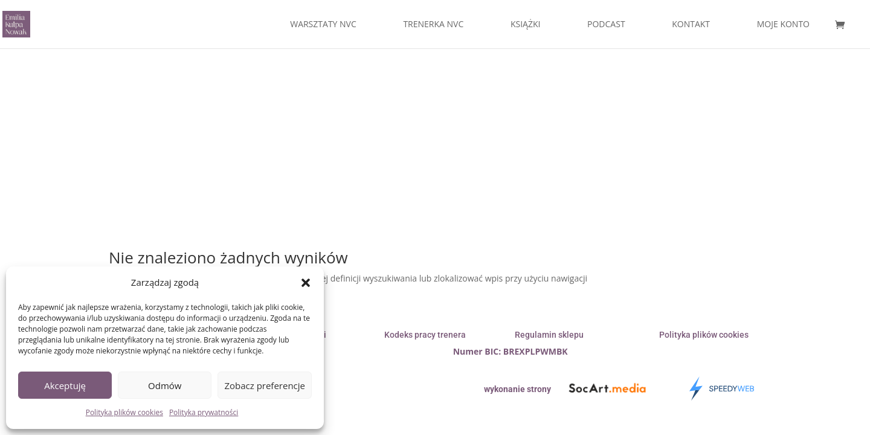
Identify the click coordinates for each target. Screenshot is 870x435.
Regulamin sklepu (549, 335)
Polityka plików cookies (124, 412)
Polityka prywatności (203, 412)
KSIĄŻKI (526, 25)
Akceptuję (65, 385)
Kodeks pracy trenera (425, 335)
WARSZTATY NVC (323, 25)
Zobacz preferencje (264, 385)
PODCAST (606, 25)
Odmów (164, 385)
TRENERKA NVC (433, 25)
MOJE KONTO (783, 25)
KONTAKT (691, 25)
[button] (306, 283)
